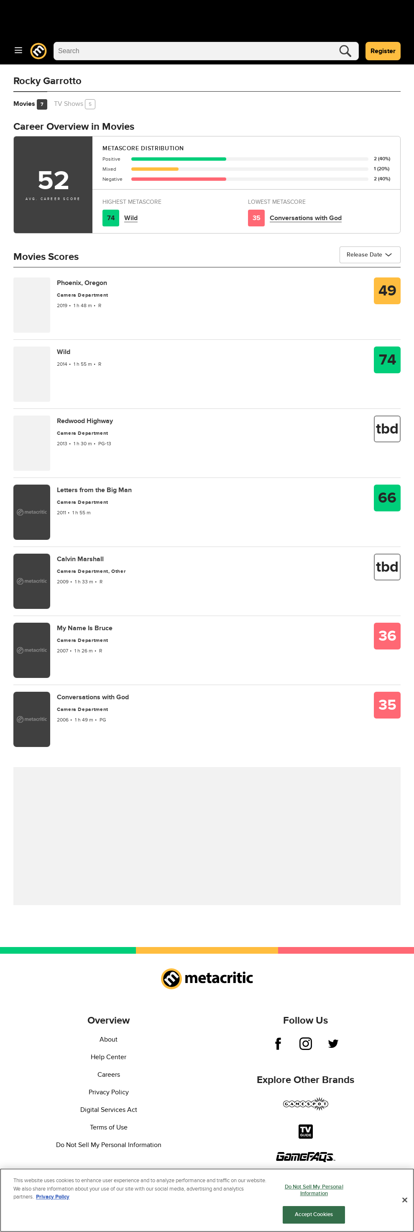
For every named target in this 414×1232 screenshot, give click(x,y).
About (109, 1039)
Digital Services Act (108, 1110)
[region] (207, 1200)
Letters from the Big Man (94, 490)
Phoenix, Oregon (82, 283)
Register (383, 51)
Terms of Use (109, 1127)
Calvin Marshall (80, 559)
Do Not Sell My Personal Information (108, 1145)
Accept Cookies (314, 1214)
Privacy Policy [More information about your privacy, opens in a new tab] (52, 1197)
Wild (131, 218)
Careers (108, 1074)
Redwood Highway (85, 421)
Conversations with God (306, 218)
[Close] (405, 1200)
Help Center (108, 1057)
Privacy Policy (109, 1092)
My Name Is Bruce (84, 628)
